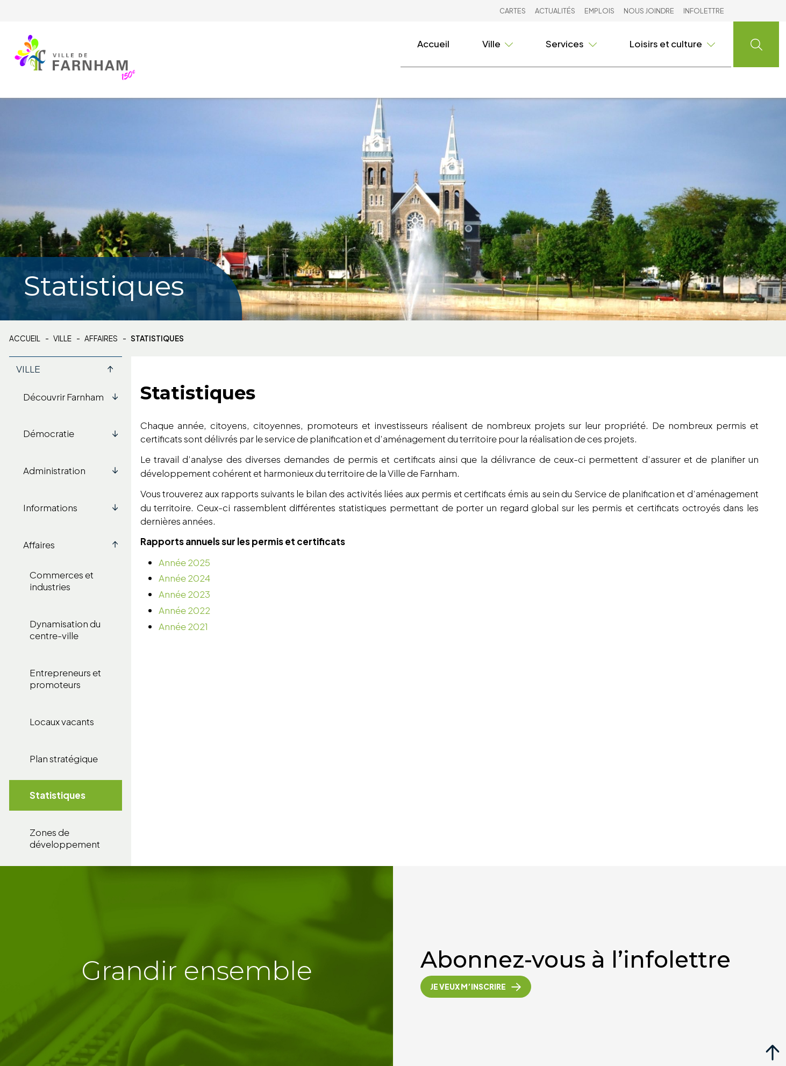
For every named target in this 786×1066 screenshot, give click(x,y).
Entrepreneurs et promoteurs (65, 678)
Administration (72, 470)
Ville (497, 43)
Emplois (599, 10)
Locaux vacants (62, 721)
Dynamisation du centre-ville (65, 629)
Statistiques (57, 795)
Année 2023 (184, 594)
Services (571, 43)
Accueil (433, 43)
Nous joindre (649, 10)
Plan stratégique (64, 758)
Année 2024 (184, 578)
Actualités (555, 10)
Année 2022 (184, 610)
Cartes (512, 10)
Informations (72, 507)
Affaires (101, 338)
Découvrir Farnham (72, 397)
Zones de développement (65, 838)
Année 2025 (184, 562)
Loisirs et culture (672, 43)
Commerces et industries (62, 580)
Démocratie (72, 433)
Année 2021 (183, 626)
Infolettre (703, 10)
